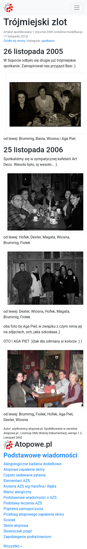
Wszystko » (12, 546)
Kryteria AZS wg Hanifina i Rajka (29, 486)
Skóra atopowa (15, 525)
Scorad (9, 520)
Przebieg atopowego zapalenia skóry (33, 514)
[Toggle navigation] (76, 7)
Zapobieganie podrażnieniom (27, 537)
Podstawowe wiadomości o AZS (30, 497)
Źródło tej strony (14, 41)
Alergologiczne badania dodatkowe (32, 464)
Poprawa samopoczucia (23, 508)
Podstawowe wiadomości (40, 455)
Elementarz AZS (16, 480)
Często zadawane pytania (24, 475)
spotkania (47, 41)
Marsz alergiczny (17, 492)
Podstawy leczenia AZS (22, 503)
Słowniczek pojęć (17, 531)
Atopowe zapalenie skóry (24, 469)
